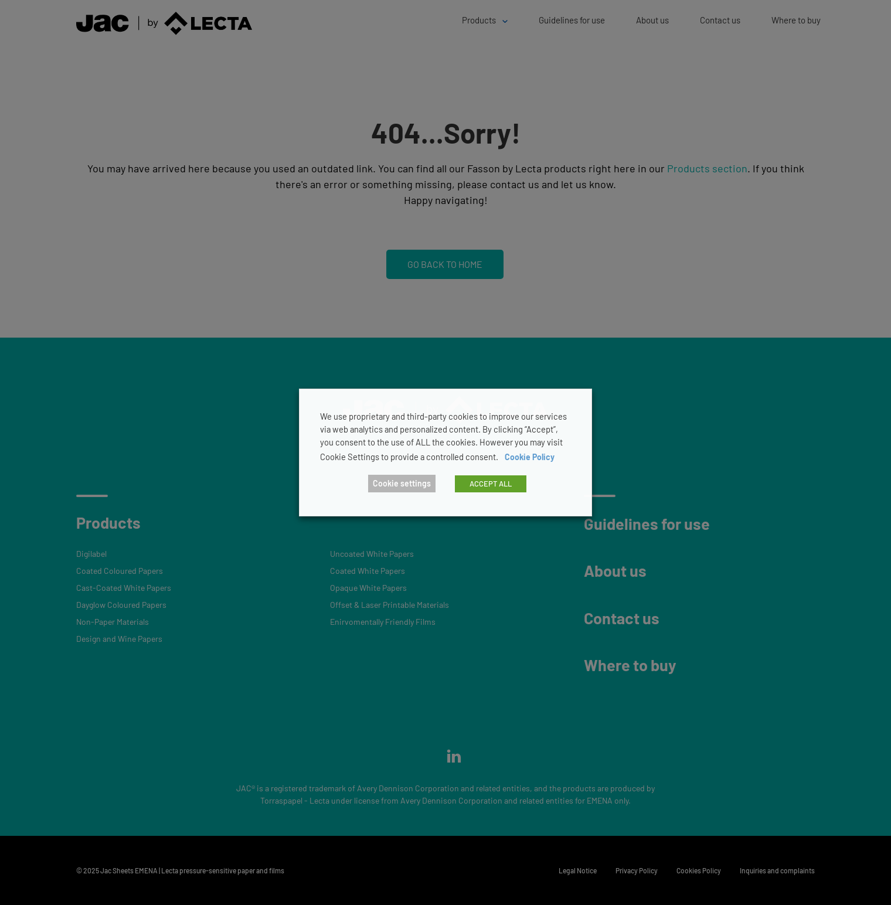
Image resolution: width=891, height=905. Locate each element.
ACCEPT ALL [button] (491, 483)
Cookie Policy (530, 457)
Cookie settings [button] (402, 483)
